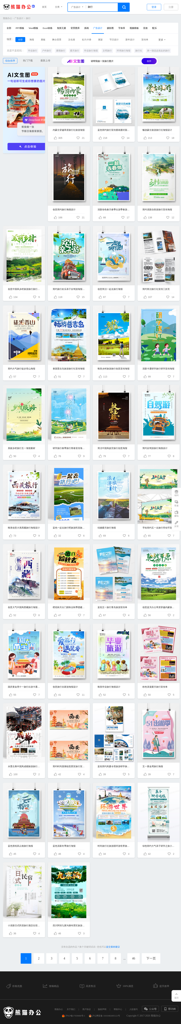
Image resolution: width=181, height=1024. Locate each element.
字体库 (121, 28)
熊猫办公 (7, 18)
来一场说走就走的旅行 (158, 50)
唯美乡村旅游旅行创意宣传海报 (113, 368)
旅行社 (138, 50)
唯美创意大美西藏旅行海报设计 (24, 527)
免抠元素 (61, 28)
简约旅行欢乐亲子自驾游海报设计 (69, 289)
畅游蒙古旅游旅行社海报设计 (157, 130)
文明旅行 (107, 50)
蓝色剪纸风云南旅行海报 (20, 846)
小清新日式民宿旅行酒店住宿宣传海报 (24, 925)
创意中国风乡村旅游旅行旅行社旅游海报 (24, 289)
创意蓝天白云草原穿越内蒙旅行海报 (158, 607)
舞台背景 (56, 39)
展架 (100, 39)
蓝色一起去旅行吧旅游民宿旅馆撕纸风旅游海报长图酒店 (69, 527)
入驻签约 (133, 1009)
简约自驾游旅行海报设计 (155, 448)
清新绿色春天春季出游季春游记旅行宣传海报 (114, 209)
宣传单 (144, 39)
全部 (9, 28)
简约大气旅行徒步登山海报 (21, 368)
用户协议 (86, 1009)
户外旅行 (46, 50)
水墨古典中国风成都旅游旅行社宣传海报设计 (24, 766)
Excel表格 (48, 28)
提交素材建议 (113, 946)
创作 (149, 61)
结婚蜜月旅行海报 (107, 527)
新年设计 (130, 39)
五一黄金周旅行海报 (152, 766)
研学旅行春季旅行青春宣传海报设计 (69, 448)
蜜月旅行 (74, 50)
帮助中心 (118, 1009)
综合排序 (10, 60)
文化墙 (71, 39)
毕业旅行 (32, 50)
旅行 (28, 18)
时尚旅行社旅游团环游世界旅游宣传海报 (114, 846)
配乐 (154, 28)
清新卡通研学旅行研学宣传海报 (158, 368)
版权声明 (102, 1009)
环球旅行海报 (123, 50)
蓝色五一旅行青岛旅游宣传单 (112, 607)
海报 (31, 39)
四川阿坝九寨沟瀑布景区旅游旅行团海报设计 (69, 925)
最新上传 (45, 60)
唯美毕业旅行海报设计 (109, 687)
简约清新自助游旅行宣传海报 (157, 209)
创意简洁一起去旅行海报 (110, 289)
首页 (44, 7)
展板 (43, 39)
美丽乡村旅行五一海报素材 (21, 448)
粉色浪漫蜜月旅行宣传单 (155, 687)
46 (133, 958)
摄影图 (110, 28)
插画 (86, 28)
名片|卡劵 (86, 39)
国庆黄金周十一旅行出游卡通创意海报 (24, 687)
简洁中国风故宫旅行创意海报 (112, 448)
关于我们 (71, 1009)
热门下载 (28, 60)
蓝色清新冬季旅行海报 (64, 846)
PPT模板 (20, 28)
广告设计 (18, 18)
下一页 (151, 958)
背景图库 (75, 28)
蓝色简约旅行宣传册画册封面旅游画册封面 (114, 130)
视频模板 (134, 28)
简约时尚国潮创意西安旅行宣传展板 (69, 766)
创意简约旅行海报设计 (64, 209)
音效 (145, 28)
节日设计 (114, 39)
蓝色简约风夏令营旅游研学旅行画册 (114, 766)
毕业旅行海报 (91, 50)
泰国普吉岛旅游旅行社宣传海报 (69, 368)
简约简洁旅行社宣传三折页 (156, 289)
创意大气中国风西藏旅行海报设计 (24, 607)
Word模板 (33, 28)
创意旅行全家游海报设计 (65, 687)
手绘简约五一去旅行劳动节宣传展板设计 (158, 527)
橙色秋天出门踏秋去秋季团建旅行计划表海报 (69, 607)
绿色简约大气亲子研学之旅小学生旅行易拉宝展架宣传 (158, 846)
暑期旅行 (60, 50)
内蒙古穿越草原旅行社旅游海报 (69, 130)
